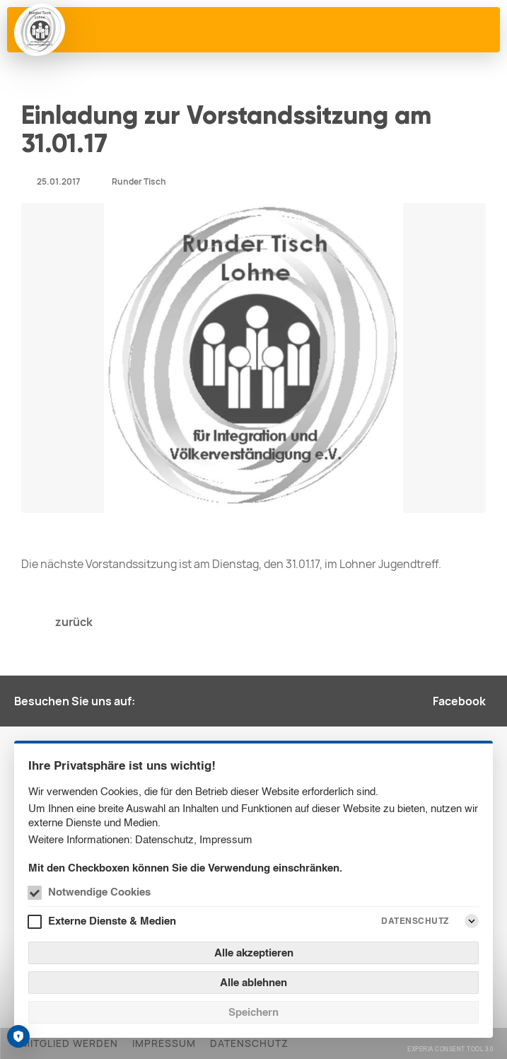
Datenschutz (164, 839)
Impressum (225, 839)
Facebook (459, 701)
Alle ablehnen (253, 982)
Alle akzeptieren (253, 953)
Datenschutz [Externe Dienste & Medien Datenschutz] (415, 920)
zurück (74, 622)
